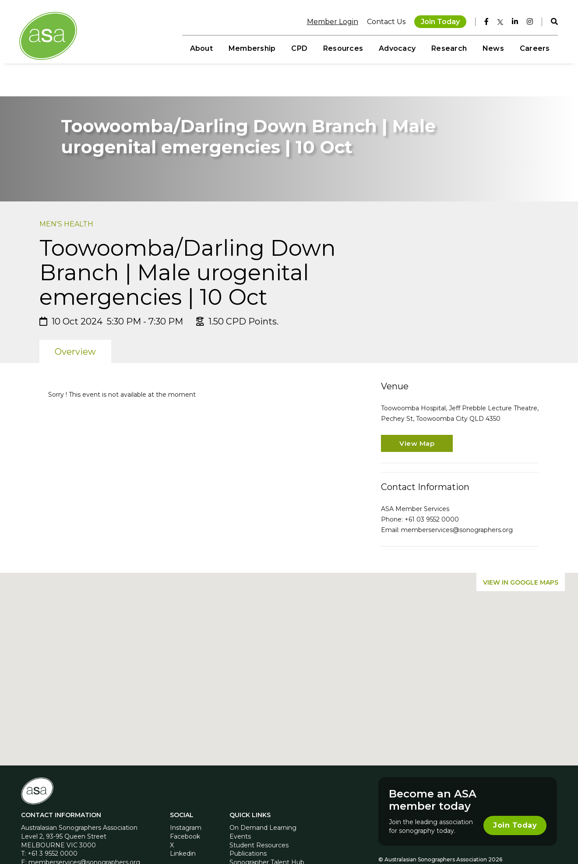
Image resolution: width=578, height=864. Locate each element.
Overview (75, 322)
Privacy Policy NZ (485, 837)
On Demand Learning (262, 798)
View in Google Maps (520, 553)
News (492, 48)
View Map (416, 414)
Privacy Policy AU (434, 837)
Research (448, 48)
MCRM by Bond (531, 837)
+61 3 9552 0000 (53, 824)
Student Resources (259, 816)
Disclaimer (392, 837)
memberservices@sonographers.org (457, 500)
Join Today (439, 22)
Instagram (185, 798)
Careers (534, 48)
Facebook (185, 807)
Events (240, 807)
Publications (248, 824)
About (200, 48)
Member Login (331, 22)
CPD (299, 48)
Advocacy (396, 48)
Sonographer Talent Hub (266, 833)
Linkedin (183, 824)
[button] (289, 632)
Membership (251, 48)
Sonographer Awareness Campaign (283, 841)
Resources (342, 48)
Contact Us (385, 22)
